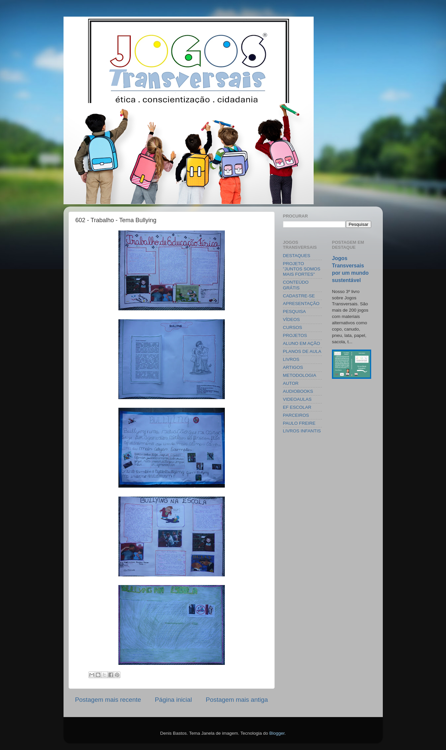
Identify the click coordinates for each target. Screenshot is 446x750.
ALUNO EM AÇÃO (301, 343)
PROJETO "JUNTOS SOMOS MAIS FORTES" (302, 269)
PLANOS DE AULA (302, 351)
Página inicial (173, 699)
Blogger (277, 733)
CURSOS (292, 327)
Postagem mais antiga (237, 699)
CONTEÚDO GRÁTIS (296, 285)
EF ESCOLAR (297, 407)
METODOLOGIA (299, 375)
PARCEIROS (296, 415)
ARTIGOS (293, 367)
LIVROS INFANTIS (302, 430)
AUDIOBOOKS (298, 391)
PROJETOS (295, 335)
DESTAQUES (296, 255)
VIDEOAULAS (297, 399)
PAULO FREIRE (299, 423)
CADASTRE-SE (299, 295)
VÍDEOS (291, 319)
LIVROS (291, 359)
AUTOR (291, 383)
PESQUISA (294, 311)
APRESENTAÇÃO (301, 303)
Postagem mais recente (108, 699)
